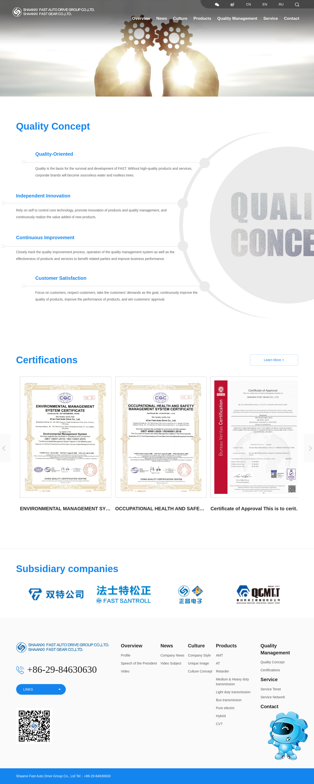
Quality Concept (273, 662)
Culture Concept (200, 671)
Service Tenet (271, 689)
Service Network (273, 697)
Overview (141, 18)
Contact (291, 18)
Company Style (199, 655)
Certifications (270, 670)
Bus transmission (229, 700)
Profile (126, 655)
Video (125, 671)
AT (218, 663)
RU (281, 4)
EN (264, 4)
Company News (172, 655)
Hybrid (221, 716)
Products (202, 18)
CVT (219, 724)
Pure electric (225, 708)
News (161, 18)
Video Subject (170, 663)
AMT (219, 655)
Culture (180, 18)
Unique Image (198, 663)
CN (248, 4)
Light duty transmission (233, 692)
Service (270, 18)
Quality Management (237, 18)
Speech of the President (139, 663)
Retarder (222, 671)
